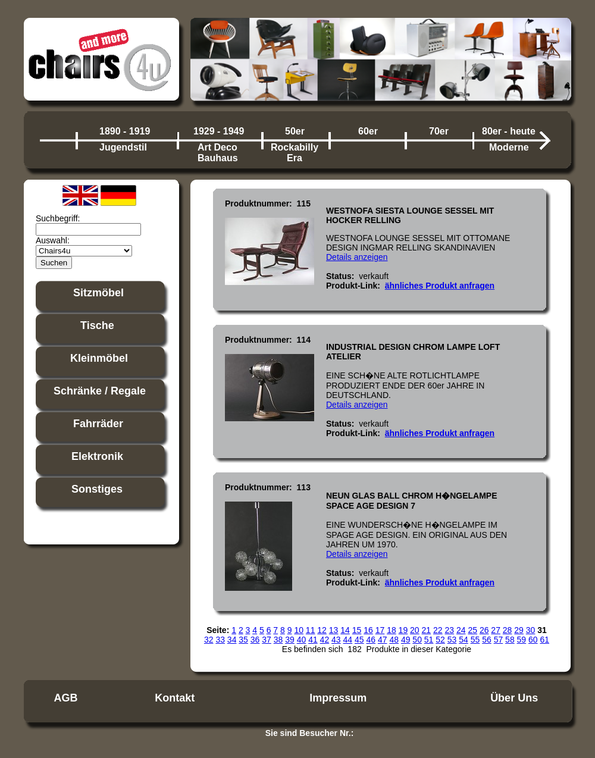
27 (495, 630)
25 (472, 630)
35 (243, 639)
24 (461, 630)
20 (414, 630)
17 (380, 630)
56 (486, 639)
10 (298, 630)
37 (266, 639)
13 (334, 630)
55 (475, 639)
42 (325, 639)
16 (368, 630)
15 (357, 630)
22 (438, 630)
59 (522, 639)
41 (313, 639)
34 (232, 639)
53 (452, 639)
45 (359, 639)
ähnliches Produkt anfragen (439, 285)
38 (278, 639)
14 (345, 630)
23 (449, 630)
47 (382, 639)
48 (394, 639)
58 (510, 639)
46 (370, 639)
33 (220, 639)
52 (440, 639)
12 (322, 630)
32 (209, 639)
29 (519, 630)
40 (301, 639)
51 (429, 639)
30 (531, 630)
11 (310, 630)
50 (417, 639)
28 (507, 630)
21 (426, 630)
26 (484, 630)
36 (255, 639)
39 (290, 639)
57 (498, 639)
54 (463, 639)
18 (391, 630)
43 (336, 639)
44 (348, 639)
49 (406, 639)
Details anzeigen (357, 257)
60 (533, 639)
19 (403, 630)
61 (545, 639)
